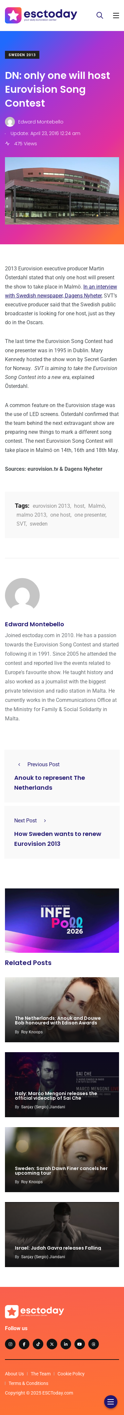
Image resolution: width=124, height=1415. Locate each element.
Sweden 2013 (22, 55)
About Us (14, 1373)
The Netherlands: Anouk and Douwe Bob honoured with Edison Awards (58, 1020)
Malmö (96, 506)
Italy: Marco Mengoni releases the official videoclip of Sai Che (56, 1095)
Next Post (32, 820)
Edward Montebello (34, 624)
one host (60, 515)
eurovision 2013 (51, 506)
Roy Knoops (32, 1032)
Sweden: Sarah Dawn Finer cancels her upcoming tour (61, 1170)
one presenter (89, 515)
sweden (39, 524)
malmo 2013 (31, 515)
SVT (21, 524)
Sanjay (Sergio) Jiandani (43, 1107)
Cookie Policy (71, 1373)
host (79, 506)
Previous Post (37, 764)
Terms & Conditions (28, 1383)
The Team (41, 1373)
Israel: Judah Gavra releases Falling (58, 1248)
